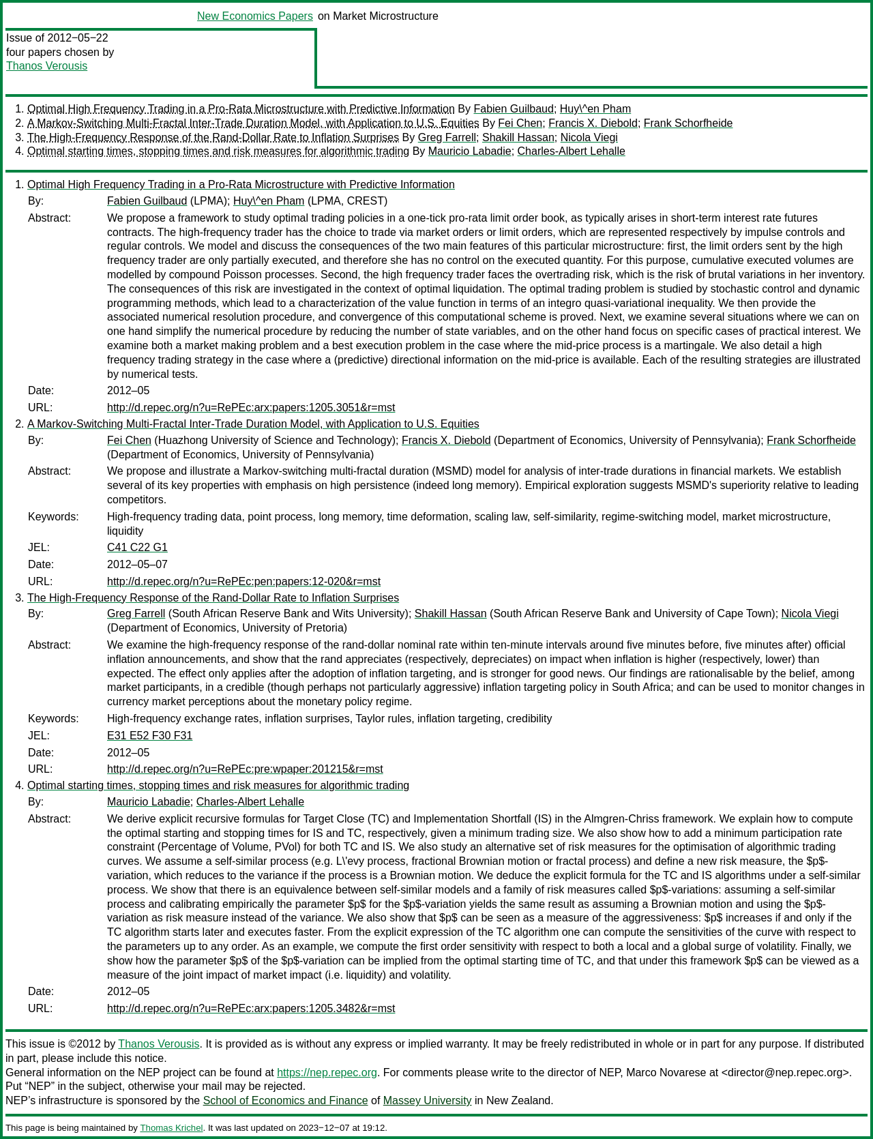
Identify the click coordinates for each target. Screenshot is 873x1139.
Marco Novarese (666, 1072)
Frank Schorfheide (688, 123)
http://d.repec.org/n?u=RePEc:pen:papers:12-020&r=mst (244, 581)
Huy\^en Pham (595, 109)
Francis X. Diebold (593, 123)
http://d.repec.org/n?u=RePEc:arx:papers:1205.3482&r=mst (251, 1008)
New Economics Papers (255, 16)
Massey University (427, 1100)
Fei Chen (520, 123)
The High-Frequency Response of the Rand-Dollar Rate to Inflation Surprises (213, 137)
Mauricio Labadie (470, 151)
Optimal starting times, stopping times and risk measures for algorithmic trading (218, 151)
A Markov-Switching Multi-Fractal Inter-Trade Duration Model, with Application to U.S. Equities (253, 123)
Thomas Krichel (171, 1128)
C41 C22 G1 (137, 547)
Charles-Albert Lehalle (571, 151)
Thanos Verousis (46, 66)
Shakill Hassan (518, 137)
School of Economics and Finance (285, 1100)
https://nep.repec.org (327, 1072)
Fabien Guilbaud (513, 109)
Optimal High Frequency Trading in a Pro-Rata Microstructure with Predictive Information (241, 109)
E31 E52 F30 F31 (149, 735)
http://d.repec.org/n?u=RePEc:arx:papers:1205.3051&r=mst (251, 407)
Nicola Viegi (589, 137)
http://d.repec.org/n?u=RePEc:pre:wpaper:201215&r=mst (245, 769)
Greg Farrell (447, 137)
